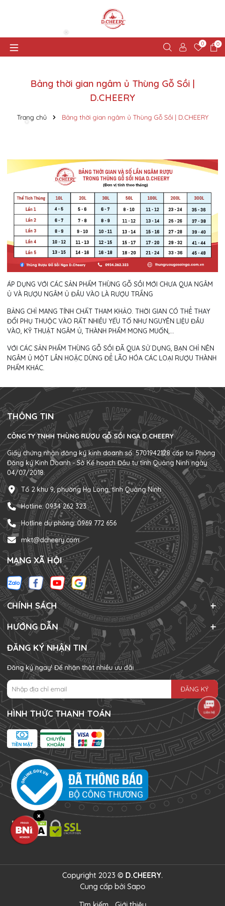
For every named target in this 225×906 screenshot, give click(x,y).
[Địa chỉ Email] (112, 689)
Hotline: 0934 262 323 (54, 506)
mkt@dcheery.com (50, 540)
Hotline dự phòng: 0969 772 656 (68, 523)
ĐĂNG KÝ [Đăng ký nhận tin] (195, 689)
